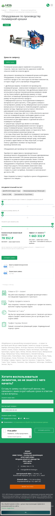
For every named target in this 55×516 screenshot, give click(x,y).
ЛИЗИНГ (27, 451)
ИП (21, 418)
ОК (25, 512)
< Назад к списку (8, 284)
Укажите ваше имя (8, 398)
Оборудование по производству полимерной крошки (20, 12)
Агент (27, 418)
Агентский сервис (27, 457)
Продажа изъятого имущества (27, 459)
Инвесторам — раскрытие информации (27, 455)
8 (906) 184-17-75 (27, 466)
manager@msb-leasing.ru (29, 470)
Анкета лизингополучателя (18, 265)
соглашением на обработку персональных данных (30, 422)
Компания (27, 453)
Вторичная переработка (28, 10)
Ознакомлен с (26, 422)
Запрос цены (10, 62)
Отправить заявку (9, 258)
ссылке (27, 499)
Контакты (27, 463)
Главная (4, 10)
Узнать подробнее (7, 508)
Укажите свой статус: (9, 415)
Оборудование (13, 10)
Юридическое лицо (10, 418)
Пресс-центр (27, 461)
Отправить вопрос (44, 430)
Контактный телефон (9, 406)
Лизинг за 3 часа (27, 486)
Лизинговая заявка (15, 271)
